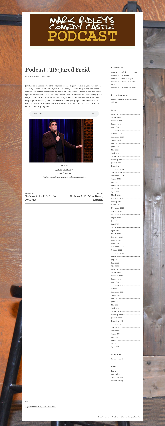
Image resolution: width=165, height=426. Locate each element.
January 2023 (116, 240)
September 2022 (117, 253)
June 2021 (115, 302)
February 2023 (117, 237)
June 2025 (115, 147)
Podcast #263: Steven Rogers (122, 79)
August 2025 (116, 140)
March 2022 (116, 273)
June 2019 (115, 340)
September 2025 (117, 137)
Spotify (58, 169)
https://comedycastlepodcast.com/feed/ (40, 407)
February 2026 (117, 121)
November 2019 (117, 324)
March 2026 (116, 118)
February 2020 (117, 315)
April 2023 (115, 231)
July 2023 (114, 221)
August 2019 (115, 334)
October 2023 (116, 211)
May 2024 (115, 189)
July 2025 (114, 143)
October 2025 (116, 134)
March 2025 (115, 156)
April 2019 (115, 347)
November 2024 (117, 169)
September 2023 (117, 214)
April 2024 (115, 192)
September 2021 (117, 292)
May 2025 (115, 150)
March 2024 (116, 195)
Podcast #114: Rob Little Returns (44, 197)
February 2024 (117, 198)
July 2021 (114, 298)
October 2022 (116, 250)
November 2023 (117, 208)
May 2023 (115, 227)
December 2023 (117, 205)
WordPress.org (117, 381)
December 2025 (117, 127)
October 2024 (116, 172)
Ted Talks (90, 98)
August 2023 (116, 218)
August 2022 (116, 256)
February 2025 (116, 160)
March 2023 (116, 234)
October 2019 (116, 327)
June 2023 (115, 224)
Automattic (136, 417)
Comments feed (117, 377)
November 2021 (117, 285)
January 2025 (116, 163)
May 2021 (114, 305)
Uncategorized (117, 359)
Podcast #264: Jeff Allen (120, 75)
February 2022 (117, 276)
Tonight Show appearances (72, 98)
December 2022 (117, 244)
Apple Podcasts (64, 173)
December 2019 (117, 321)
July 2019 (114, 337)
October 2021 (116, 289)
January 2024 (116, 202)
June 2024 (115, 185)
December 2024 (117, 166)
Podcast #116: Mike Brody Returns (83, 197)
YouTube (67, 169)
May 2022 (115, 266)
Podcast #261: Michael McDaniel (123, 88)
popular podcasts (37, 101)
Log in (113, 371)
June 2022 (115, 263)
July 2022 (114, 260)
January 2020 (116, 318)
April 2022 (115, 269)
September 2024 (117, 176)
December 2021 (117, 282)
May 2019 (114, 344)
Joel (49, 76)
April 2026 (115, 114)
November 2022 (117, 247)
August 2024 (116, 179)
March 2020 (116, 311)
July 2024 (114, 182)
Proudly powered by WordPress (108, 417)
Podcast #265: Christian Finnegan (124, 72)
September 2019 (117, 331)
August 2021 (115, 295)
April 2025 (115, 153)
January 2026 (116, 124)
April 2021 (115, 308)
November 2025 (117, 130)
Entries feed (115, 374)
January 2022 (116, 279)
